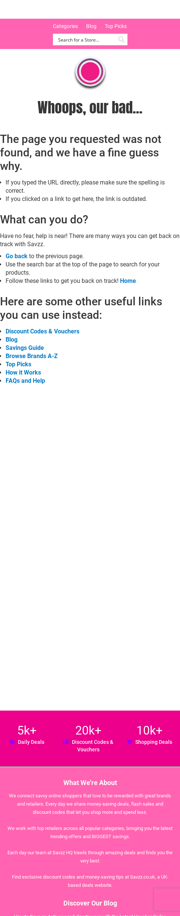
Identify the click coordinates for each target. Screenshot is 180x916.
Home (128, 280)
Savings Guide (25, 347)
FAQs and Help (25, 380)
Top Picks (116, 26)
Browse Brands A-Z (32, 356)
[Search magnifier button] (121, 39)
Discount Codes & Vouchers (42, 331)
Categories (65, 26)
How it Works (23, 372)
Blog (91, 26)
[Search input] (86, 39)
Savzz (44, 9)
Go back (17, 256)
